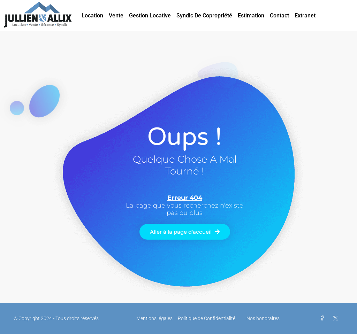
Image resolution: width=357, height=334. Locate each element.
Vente (116, 15)
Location (92, 15)
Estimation (251, 15)
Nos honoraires (263, 318)
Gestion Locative (150, 15)
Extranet (305, 15)
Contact (279, 15)
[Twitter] (337, 318)
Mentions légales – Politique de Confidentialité (185, 318)
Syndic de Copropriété (204, 15)
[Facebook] (323, 318)
